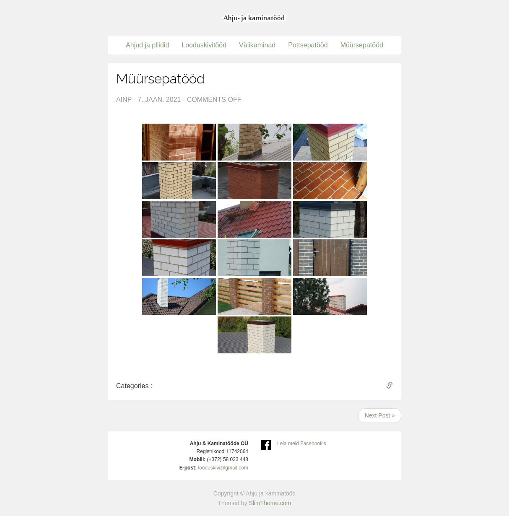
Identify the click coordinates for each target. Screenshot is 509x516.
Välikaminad (257, 45)
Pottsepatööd (307, 45)
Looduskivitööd (204, 45)
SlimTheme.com (270, 503)
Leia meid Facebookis (301, 443)
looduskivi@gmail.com (223, 468)
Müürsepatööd (361, 45)
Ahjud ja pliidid (147, 45)
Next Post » (380, 415)
